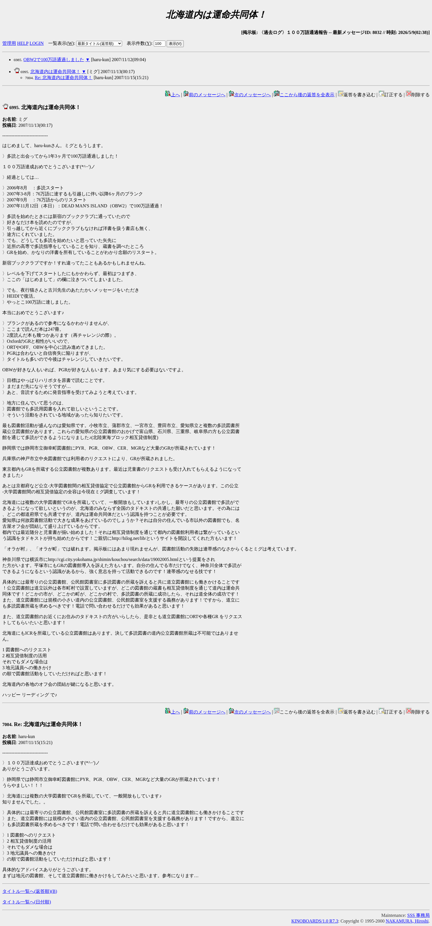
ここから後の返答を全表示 (304, 94)
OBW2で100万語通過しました (53, 59)
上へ (172, 94)
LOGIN (36, 43)
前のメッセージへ (204, 94)
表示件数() (139, 43)
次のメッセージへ (250, 94)
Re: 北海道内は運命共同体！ (63, 77)
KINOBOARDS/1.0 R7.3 (314, 921)
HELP (22, 43)
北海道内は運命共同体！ (55, 71)
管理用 (9, 43)
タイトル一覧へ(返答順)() (29, 891)
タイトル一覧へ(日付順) (26, 901)
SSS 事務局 (418, 915)
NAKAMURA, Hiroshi (407, 921)
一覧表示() (61, 43)
